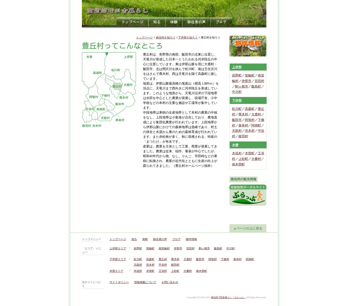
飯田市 (237, 120)
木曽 (235, 145)
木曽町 (250, 153)
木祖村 (237, 153)
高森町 (250, 109)
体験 (174, 21)
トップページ (132, 21)
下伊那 (237, 100)
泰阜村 (243, 125)
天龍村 (237, 130)
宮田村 (259, 81)
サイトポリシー (119, 282)
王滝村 (163, 271)
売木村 (250, 130)
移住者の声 (197, 21)
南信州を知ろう (165, 37)
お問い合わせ (170, 282)
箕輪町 (250, 75)
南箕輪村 (164, 248)
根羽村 (243, 136)
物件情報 (191, 239)
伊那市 (246, 81)
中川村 (237, 92)
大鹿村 (256, 114)
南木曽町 (238, 164)
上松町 (243, 159)
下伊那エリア (118, 259)
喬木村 (243, 114)
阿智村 (250, 120)
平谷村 (163, 264)
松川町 (237, 109)
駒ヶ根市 (241, 86)
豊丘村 (163, 259)
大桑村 (256, 159)
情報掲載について (145, 282)
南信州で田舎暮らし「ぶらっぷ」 (228, 297)
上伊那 (237, 67)
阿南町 (256, 125)
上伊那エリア (118, 248)
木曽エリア (116, 271)
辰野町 (237, 75)
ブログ (221, 21)
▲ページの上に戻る (247, 228)
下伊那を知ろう (188, 37)
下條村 (225, 259)
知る (157, 21)
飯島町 (256, 86)
